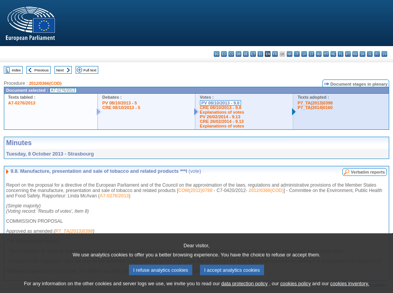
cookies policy (295, 288)
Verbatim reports (368, 172)
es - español (224, 54)
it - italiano (297, 54)
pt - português (348, 54)
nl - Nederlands (333, 54)
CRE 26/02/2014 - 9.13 (222, 121)
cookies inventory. (349, 288)
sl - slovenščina (370, 54)
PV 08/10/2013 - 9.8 (220, 103)
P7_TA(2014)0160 (315, 107)
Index (16, 70)
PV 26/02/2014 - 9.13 (220, 116)
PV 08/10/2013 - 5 (119, 103)
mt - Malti (326, 54)
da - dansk (238, 54)
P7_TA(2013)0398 (315, 103)
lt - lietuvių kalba (311, 54)
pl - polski (340, 54)
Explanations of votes (222, 112)
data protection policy (244, 288)
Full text (89, 70)
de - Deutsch (246, 54)
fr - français (275, 54)
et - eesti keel (253, 54)
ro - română (355, 54)
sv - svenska (384, 54)
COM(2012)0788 (195, 190)
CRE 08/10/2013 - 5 (121, 107)
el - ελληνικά (260, 54)
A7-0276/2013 (21, 103)
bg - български (217, 54)
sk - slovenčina (362, 54)
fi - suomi (377, 54)
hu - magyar (319, 54)
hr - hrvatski (289, 54)
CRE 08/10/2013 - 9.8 (220, 107)
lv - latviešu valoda (304, 54)
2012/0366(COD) (45, 83)
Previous (42, 70)
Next (60, 70)
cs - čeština (231, 54)
